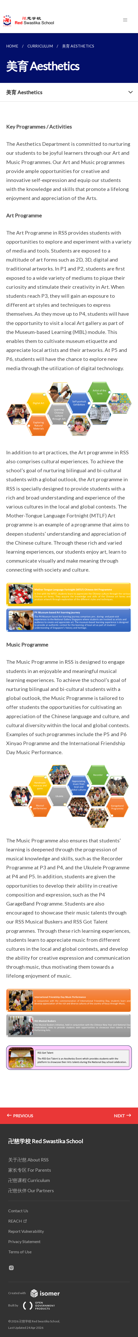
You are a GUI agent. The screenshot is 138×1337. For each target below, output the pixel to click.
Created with (38, 1293)
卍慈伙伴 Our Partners (31, 1190)
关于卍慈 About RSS (28, 1159)
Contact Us (18, 1210)
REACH (15, 1220)
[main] (69, 578)
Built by (35, 1305)
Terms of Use (20, 1251)
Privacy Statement (24, 1241)
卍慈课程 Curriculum (29, 1180)
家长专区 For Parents (29, 1170)
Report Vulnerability (26, 1231)
